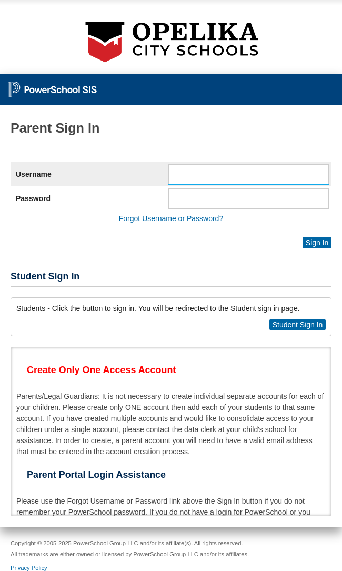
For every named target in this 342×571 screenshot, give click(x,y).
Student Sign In (298, 324)
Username (34, 174)
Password (33, 198)
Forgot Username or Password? (171, 218)
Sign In (317, 242)
